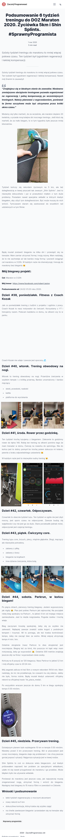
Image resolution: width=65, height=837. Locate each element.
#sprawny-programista (12, 821)
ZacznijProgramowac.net (35, 833)
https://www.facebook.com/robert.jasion (31, 283)
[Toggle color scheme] (60, 4)
